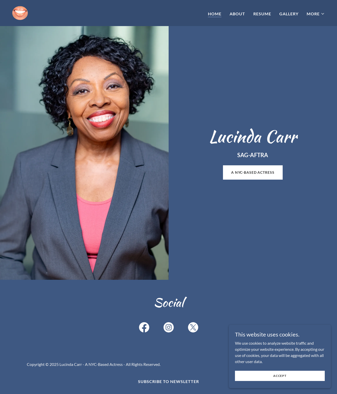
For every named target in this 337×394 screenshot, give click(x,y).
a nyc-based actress (252, 172)
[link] (20, 12)
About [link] (237, 13)
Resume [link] (262, 13)
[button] (316, 14)
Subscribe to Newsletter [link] (168, 381)
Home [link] (214, 13)
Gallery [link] (288, 13)
